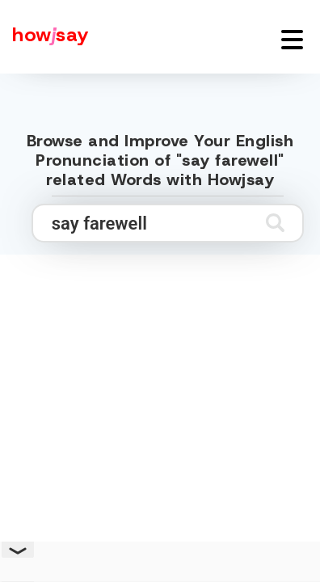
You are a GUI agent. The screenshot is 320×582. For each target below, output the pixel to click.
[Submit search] (275, 222)
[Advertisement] (160, 420)
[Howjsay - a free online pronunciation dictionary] (44, 36)
